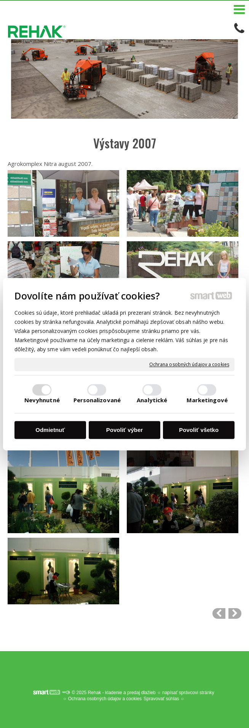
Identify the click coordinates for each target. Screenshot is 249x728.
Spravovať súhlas (161, 698)
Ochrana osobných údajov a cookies (189, 365)
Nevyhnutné (42, 400)
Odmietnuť (50, 430)
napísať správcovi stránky (188, 692)
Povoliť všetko (199, 430)
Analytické (152, 400)
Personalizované (97, 400)
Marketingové (207, 400)
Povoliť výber (124, 430)
